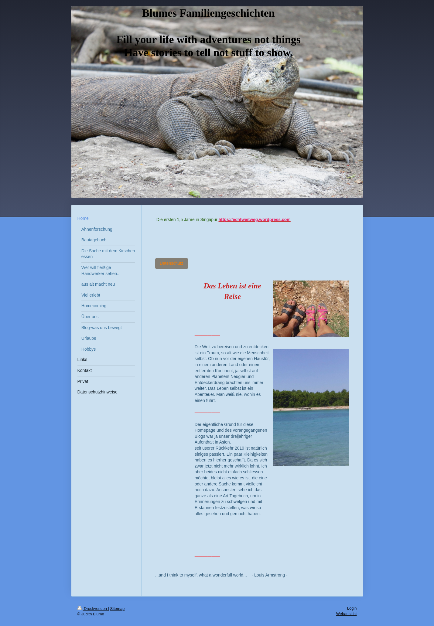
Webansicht (346, 613)
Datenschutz (171, 263)
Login (352, 608)
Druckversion (92, 608)
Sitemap (117, 608)
